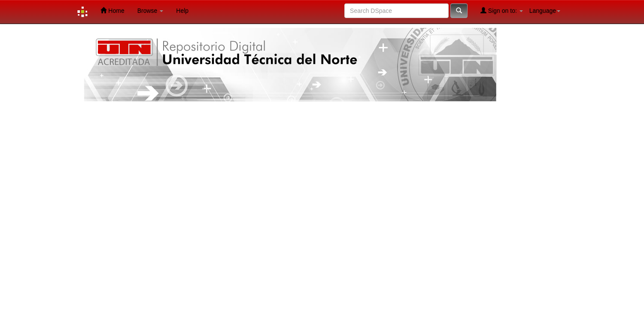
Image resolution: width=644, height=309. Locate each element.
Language (544, 10)
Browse (150, 10)
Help (182, 10)
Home (112, 10)
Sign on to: (501, 10)
